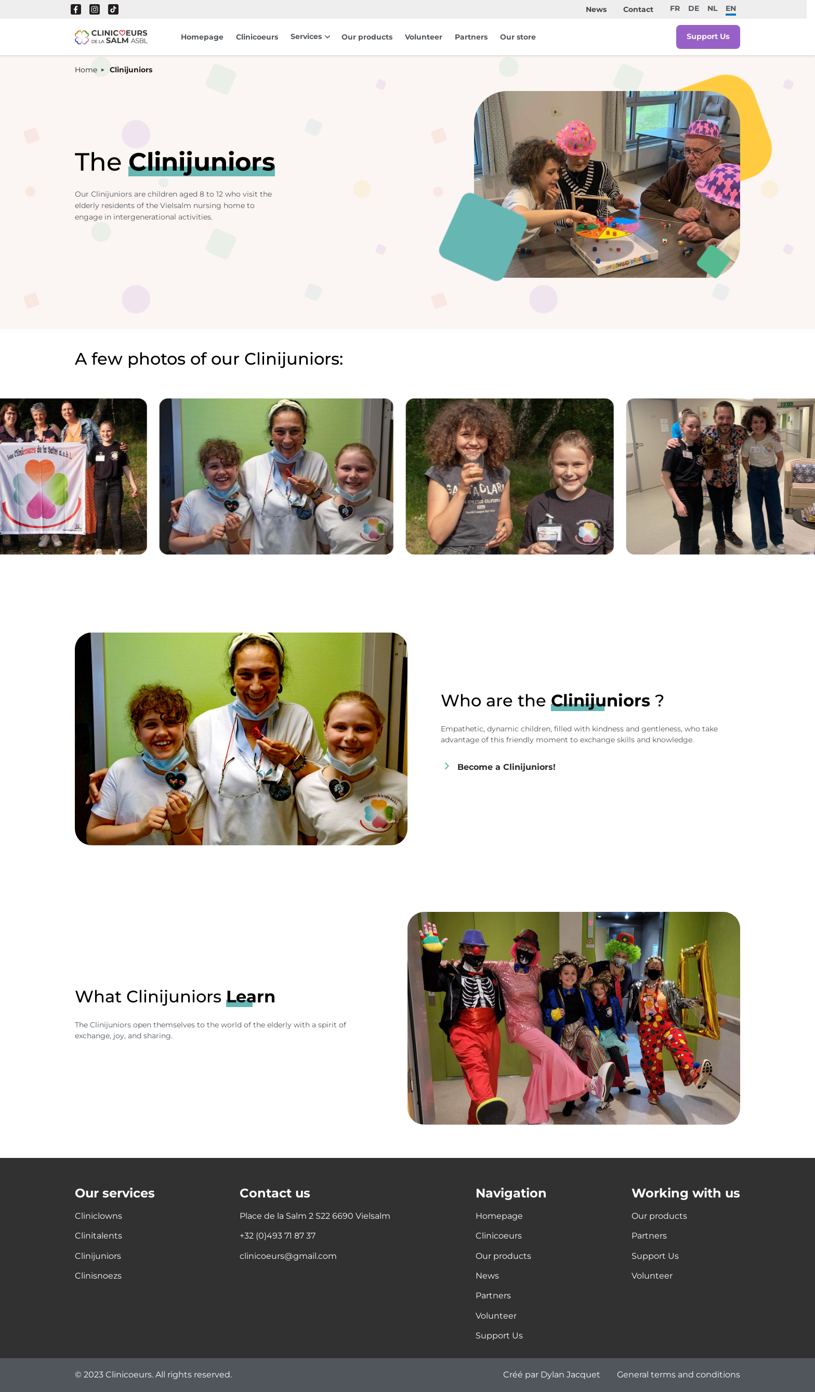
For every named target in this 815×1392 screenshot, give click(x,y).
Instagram (94, 9)
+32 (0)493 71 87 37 (278, 1236)
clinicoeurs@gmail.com (288, 1256)
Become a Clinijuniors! (506, 766)
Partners (471, 37)
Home (86, 70)
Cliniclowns (98, 1216)
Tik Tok (113, 9)
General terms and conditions (678, 1375)
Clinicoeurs (257, 37)
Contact (638, 9)
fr (675, 8)
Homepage (202, 37)
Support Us (707, 37)
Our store (518, 37)
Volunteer (423, 37)
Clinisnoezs (98, 1276)
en (731, 8)
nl (712, 8)
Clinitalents (98, 1236)
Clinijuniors (98, 1256)
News (596, 9)
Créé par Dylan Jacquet (551, 1375)
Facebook (76, 9)
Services (306, 36)
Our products (366, 37)
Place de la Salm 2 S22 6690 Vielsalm (315, 1216)
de (693, 8)
